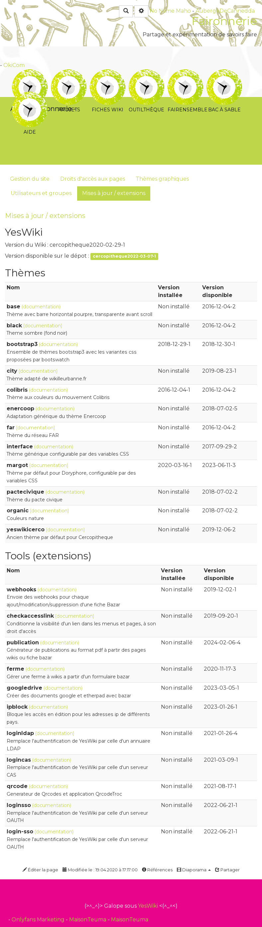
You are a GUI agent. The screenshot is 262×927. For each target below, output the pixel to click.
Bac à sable (224, 74)
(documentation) (41, 306)
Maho (183, 11)
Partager (227, 869)
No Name (162, 11)
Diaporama (194, 869)
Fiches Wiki (107, 74)
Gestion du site (30, 179)
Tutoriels (29, 74)
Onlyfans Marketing (39, 919)
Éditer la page (40, 869)
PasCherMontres (103, 108)
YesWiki (148, 906)
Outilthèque (146, 74)
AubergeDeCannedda (225, 11)
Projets (68, 74)
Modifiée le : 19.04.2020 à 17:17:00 (100, 869)
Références (157, 869)
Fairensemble (185, 74)
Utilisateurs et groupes (41, 193)
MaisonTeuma (88, 919)
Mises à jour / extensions (113, 193)
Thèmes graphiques (162, 179)
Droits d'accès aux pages (92, 179)
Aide (29, 96)
